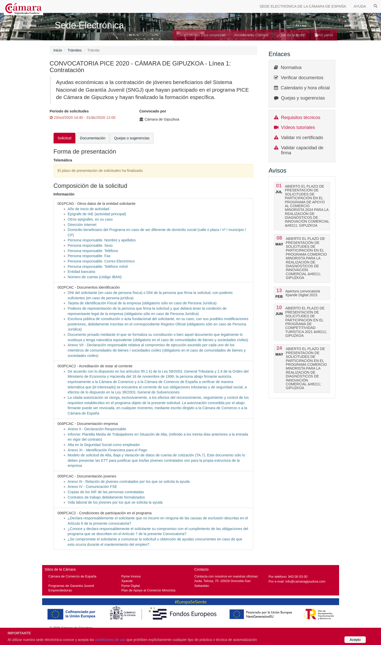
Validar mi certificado (302, 137)
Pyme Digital (130, 586)
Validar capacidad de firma (302, 150)
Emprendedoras (60, 590)
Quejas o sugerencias (132, 138)
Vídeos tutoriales (298, 127)
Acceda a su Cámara (251, 35)
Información (64, 194)
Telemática (63, 160)
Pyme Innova (131, 576)
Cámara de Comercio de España (72, 576)
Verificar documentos (302, 77)
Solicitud (65, 138)
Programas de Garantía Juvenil (71, 586)
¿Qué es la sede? (291, 35)
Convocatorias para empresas (201, 35)
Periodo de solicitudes (69, 111)
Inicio (58, 50)
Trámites (75, 50)
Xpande (127, 581)
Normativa (291, 67)
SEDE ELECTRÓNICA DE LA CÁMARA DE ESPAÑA (303, 6)
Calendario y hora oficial (305, 87)
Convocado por (152, 111)
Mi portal (323, 35)
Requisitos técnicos (300, 117)
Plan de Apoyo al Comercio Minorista (148, 590)
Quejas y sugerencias (303, 98)
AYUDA (360, 6)
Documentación (92, 138)
